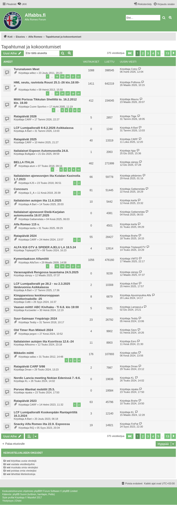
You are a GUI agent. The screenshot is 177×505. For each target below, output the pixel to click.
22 (78, 76)
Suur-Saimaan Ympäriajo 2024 (35, 318)
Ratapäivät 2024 (25, 235)
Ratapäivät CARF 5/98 (29, 366)
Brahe (134, 235)
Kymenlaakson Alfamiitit (31, 258)
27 (67, 93)
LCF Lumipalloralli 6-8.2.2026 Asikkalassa (43, 128)
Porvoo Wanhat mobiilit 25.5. (34, 389)
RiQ (32, 427)
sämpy (134, 162)
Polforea (135, 82)
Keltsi (33, 89)
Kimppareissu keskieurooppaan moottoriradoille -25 (36, 297)
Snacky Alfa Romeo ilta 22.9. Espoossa (42, 424)
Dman (28, 369)
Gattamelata (138, 189)
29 (78, 93)
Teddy (33, 322)
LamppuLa (137, 307)
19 (62, 76)
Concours (21, 189)
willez (33, 73)
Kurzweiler (30, 310)
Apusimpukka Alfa (141, 295)
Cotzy (134, 69)
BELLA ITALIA (24, 162)
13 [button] (167, 53)
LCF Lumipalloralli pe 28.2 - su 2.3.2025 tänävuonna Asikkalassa (42, 285)
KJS (32, 183)
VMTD (134, 258)
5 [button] (158, 53)
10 (78, 169)
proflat (11, 497)
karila (134, 200)
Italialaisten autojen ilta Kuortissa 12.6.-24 (44, 341)
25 (57, 93)
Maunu (135, 99)
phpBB (37, 491)
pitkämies (136, 175)
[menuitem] (22, 4)
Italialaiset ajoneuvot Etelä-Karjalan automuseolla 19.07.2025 (39, 213)
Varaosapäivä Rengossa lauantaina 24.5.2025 (46, 272)
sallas (33, 356)
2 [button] (143, 53)
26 (62, 93)
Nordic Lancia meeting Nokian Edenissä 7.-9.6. (47, 378)
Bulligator (30, 153)
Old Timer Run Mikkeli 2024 (33, 330)
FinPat (134, 423)
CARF (28, 119)
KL (26, 381)
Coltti (27, 302)
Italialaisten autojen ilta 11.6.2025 (37, 200)
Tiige (133, 116)
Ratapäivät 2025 (25, 139)
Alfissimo (30, 344)
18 (57, 76)
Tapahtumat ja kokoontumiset (31, 46)
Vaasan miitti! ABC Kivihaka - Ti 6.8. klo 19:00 (46, 307)
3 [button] (148, 53)
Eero (133, 341)
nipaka (28, 392)
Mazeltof (32, 497)
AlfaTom (34, 262)
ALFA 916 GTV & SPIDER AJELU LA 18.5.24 (45, 247)
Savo (134, 329)
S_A (32, 192)
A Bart (28, 131)
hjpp (133, 150)
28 (73, 93)
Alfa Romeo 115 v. (27, 224)
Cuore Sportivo (38, 106)
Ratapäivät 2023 (25, 401)
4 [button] (153, 53)
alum (32, 166)
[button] (129, 53)
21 (73, 76)
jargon (33, 333)
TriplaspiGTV (32, 250)
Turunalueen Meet (26, 69)
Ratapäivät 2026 (25, 116)
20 (67, 76)
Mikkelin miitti (24, 353)
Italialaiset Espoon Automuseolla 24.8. (41, 150)
